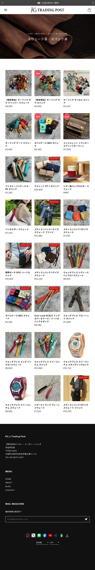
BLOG (8, 486)
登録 (86, 519)
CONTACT (10, 490)
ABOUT (8, 482)
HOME (8, 479)
